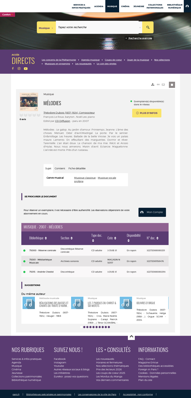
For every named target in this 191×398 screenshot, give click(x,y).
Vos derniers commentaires (112, 378)
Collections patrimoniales (27, 375)
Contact (150, 357)
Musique (17, 364)
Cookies (143, 371)
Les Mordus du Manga (109, 375)
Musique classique (85, 177)
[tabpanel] (86, 179)
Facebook (60, 357)
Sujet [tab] (48, 168)
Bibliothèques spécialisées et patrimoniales (48, 393)
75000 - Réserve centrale (42, 249)
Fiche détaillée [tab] (77, 168)
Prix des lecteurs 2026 (109, 368)
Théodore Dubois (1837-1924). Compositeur (69, 112)
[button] (187, 6)
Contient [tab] (60, 168)
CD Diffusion (62, 121)
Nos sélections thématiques (112, 364)
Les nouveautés (105, 357)
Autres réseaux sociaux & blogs (72, 368)
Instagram (60, 361)
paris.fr (16, 393)
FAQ (140, 357)
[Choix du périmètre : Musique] (46, 27)
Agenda (16, 361)
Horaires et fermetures (109, 361)
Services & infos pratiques (26, 357)
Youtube (59, 364)
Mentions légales (148, 375)
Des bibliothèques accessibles (155, 364)
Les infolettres (62, 371)
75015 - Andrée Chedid (41, 270)
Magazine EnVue (148, 361)
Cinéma (16, 368)
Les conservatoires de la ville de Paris (97, 393)
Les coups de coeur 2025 (110, 371)
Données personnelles (163, 371)
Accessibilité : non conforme (138, 393)
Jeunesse (17, 371)
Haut (131, 335)
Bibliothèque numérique (26, 378)
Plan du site (145, 378)
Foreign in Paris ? (148, 368)
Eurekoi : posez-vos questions (71, 375)
